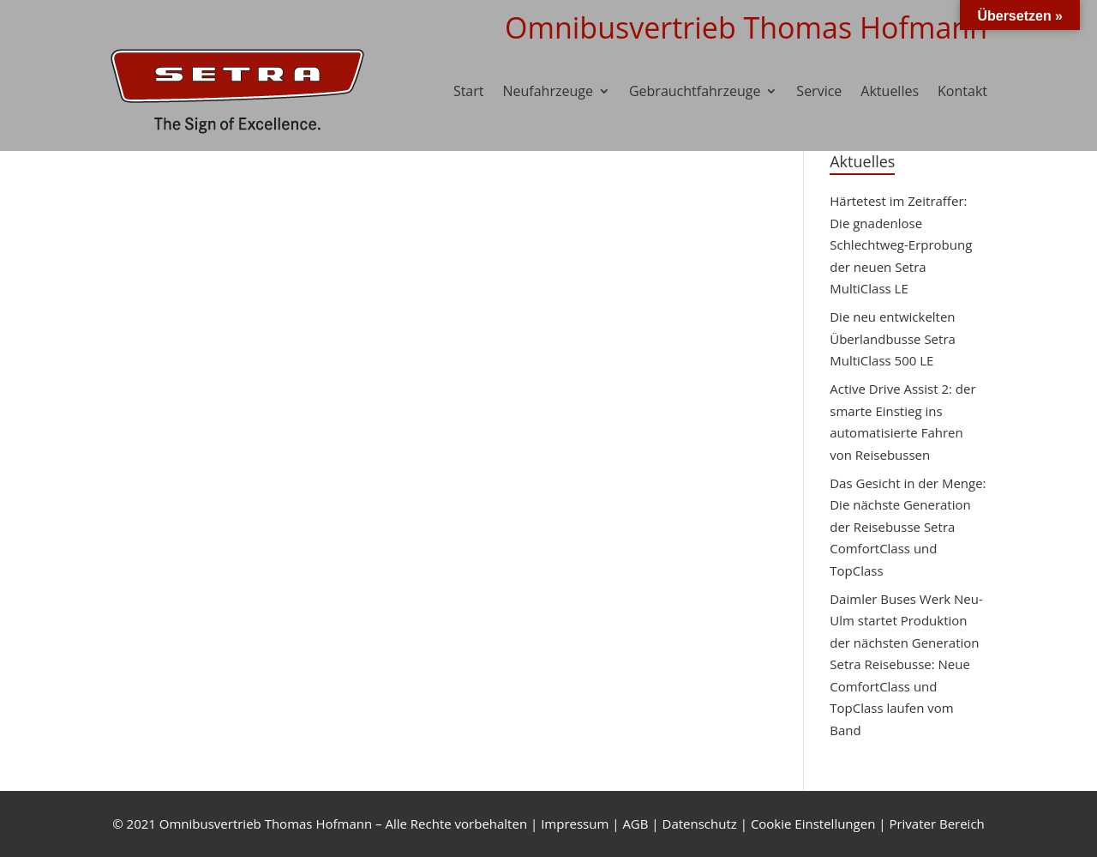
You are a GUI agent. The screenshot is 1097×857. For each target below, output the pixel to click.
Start (468, 90)
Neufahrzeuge (548, 90)
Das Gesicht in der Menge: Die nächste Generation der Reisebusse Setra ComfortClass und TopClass (908, 526)
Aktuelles (889, 90)
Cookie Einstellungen (813, 823)
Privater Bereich (936, 823)
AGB (635, 823)
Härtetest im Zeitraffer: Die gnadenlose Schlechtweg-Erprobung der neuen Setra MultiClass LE (901, 244)
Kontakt (962, 90)
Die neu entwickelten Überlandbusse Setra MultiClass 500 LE (893, 338)
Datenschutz (699, 823)
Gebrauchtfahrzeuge (694, 90)
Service (819, 90)
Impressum (574, 823)
